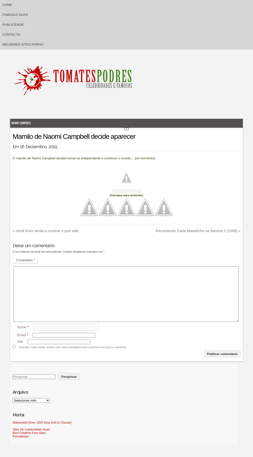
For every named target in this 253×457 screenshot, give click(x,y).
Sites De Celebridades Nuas (31, 429)
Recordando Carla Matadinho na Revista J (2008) (198, 231)
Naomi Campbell (21, 123)
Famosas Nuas (15, 15)
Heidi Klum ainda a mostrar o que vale (46, 231)
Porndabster (21, 436)
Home (7, 5)
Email (22, 335)
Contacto (11, 34)
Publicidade (13, 24)
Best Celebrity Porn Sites (29, 433)
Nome (23, 327)
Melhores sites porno (22, 44)
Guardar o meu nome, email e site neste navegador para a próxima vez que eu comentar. (73, 347)
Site (20, 342)
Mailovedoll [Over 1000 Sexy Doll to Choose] (42, 422)
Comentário (25, 260)
